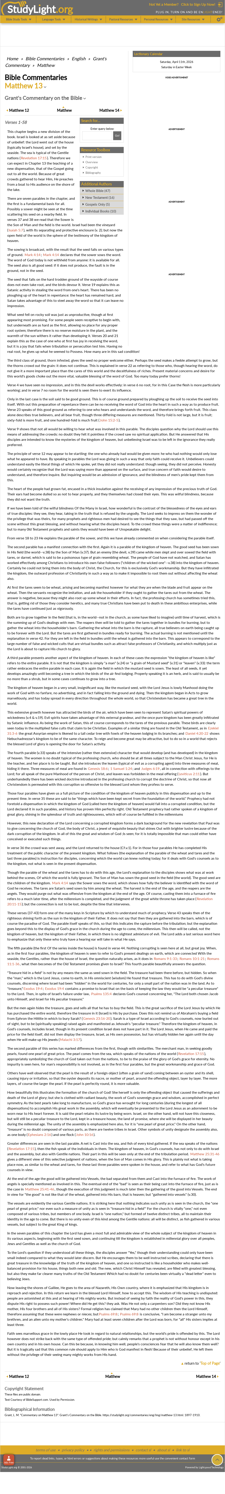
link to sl (182, 1450)
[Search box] (97, 135)
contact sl (143, 1450)
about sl (163, 1450)
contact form (187, 1458)
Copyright (91, 167)
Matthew (46, 65)
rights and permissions (111, 1450)
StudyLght (31, 9)
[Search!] (117, 135)
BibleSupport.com (37, 1399)
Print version (93, 157)
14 (109, 110)
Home (12, 58)
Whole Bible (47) (97, 191)
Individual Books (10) (100, 211)
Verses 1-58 (16, 122)
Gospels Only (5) (97, 204)
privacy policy (73, 1450)
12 (19, 110)
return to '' (202, 1363)
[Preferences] (220, 19)
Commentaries (44, 58)
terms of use (46, 1450)
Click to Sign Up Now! (198, 4)
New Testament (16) (99, 198)
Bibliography (93, 172)
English (78, 58)
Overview (91, 162)
